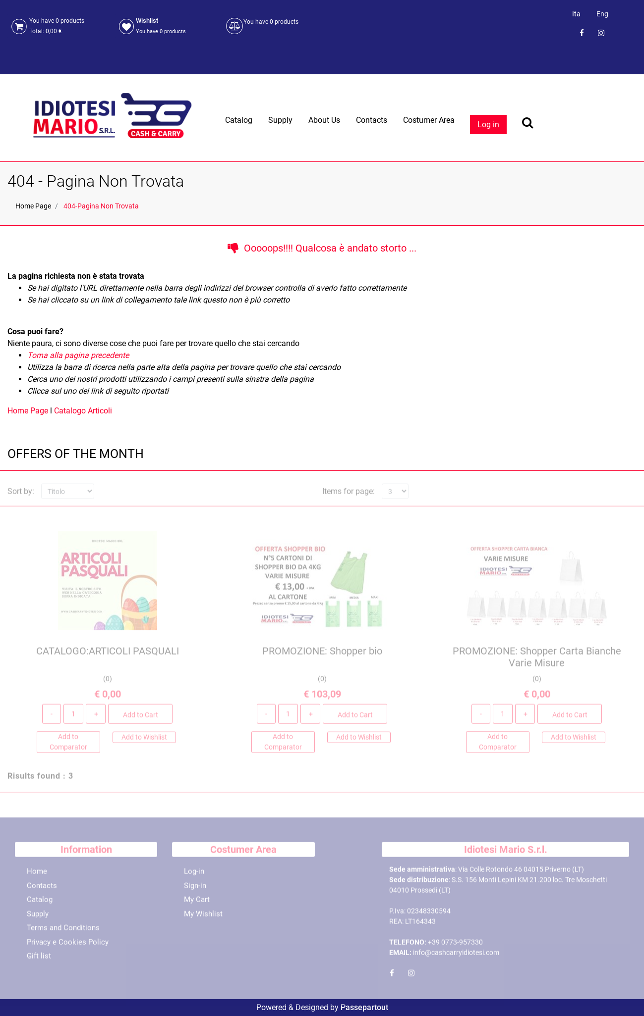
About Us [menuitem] (324, 120)
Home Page (33, 206)
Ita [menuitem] (576, 14)
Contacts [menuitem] (371, 120)
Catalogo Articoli (83, 410)
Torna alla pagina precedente (78, 355)
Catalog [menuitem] (238, 120)
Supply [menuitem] (280, 120)
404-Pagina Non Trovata (101, 206)
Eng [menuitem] (602, 14)
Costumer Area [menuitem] (429, 120)
